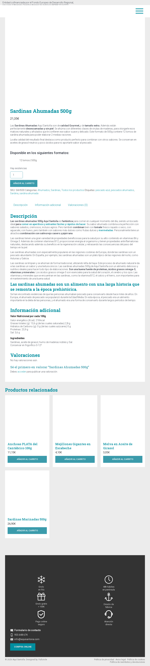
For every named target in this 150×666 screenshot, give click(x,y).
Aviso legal (121, 659)
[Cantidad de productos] (16, 174)
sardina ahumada (28, 193)
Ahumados (44, 190)
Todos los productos (72, 190)
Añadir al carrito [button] (27, 459)
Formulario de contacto (25, 630)
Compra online (22, 646)
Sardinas (55, 190)
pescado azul (103, 190)
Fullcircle (43, 659)
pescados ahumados (122, 190)
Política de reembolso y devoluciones (127, 662)
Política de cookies (136, 659)
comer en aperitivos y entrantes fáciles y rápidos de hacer (53, 224)
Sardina (14, 193)
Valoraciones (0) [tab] (78, 205)
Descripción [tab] (21, 205)
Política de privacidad (104, 659)
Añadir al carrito (23, 183)
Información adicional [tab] (48, 205)
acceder (21, 371)
